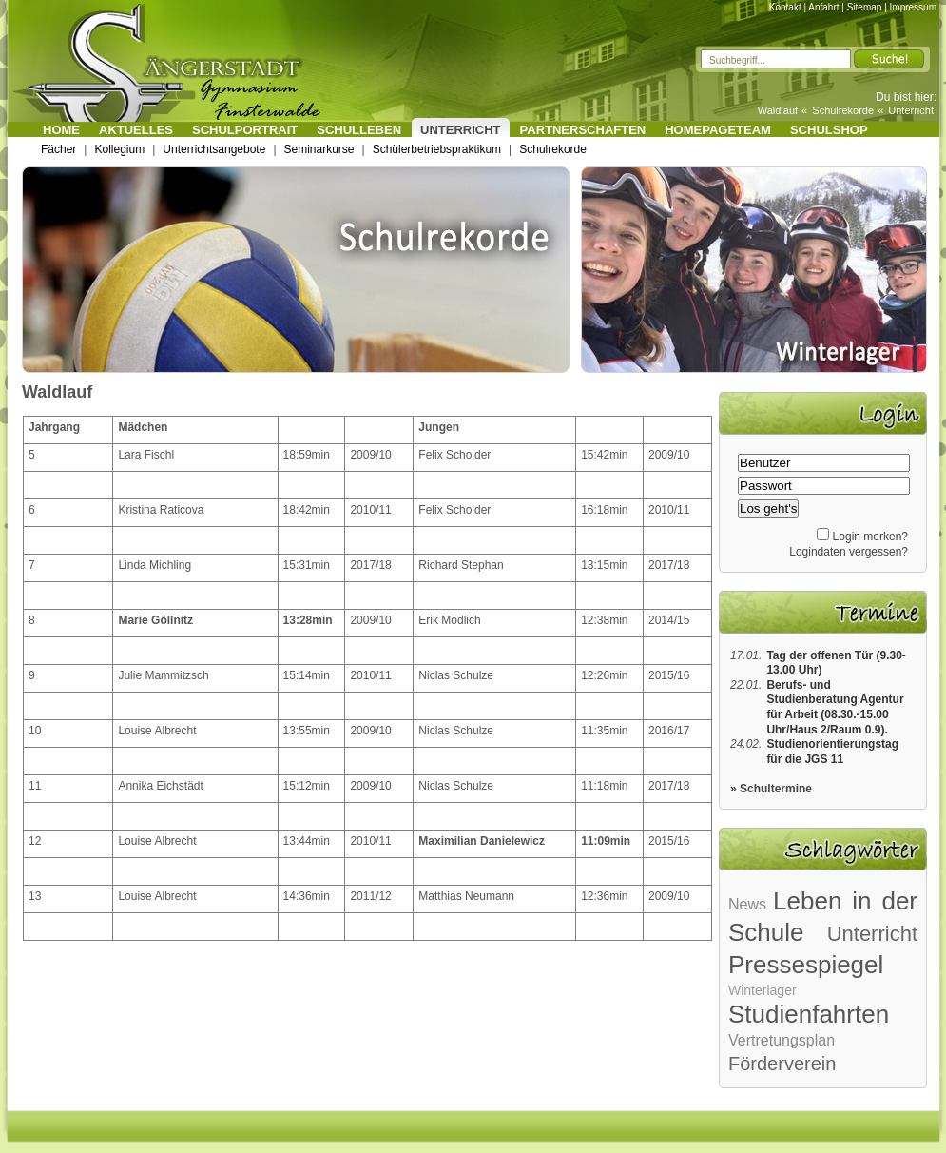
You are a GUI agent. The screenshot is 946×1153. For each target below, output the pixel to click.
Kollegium (119, 149)
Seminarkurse (319, 149)
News (747, 904)
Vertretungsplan (781, 1040)
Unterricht (911, 110)
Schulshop (829, 130)
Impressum (913, 7)
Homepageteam (718, 130)
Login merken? (870, 536)
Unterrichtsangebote (214, 149)
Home (61, 130)
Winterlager (762, 990)
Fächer (58, 149)
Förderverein (782, 1063)
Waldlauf (778, 110)
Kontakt (785, 7)
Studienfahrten (808, 1014)
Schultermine (776, 788)
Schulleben (359, 130)
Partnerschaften (583, 130)
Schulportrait (245, 130)
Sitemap (864, 7)
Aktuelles (136, 130)
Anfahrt (823, 7)
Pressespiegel (805, 964)
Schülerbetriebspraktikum (437, 149)
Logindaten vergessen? (848, 551)
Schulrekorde (843, 110)
